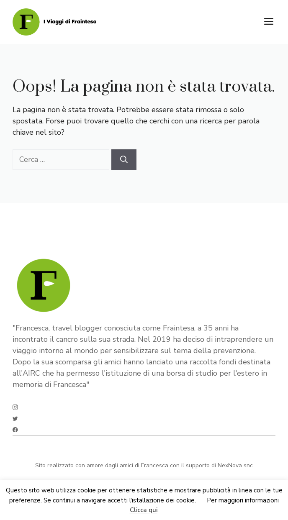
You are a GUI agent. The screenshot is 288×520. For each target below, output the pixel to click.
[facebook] (15, 430)
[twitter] (15, 418)
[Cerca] (123, 159)
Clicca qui (143, 510)
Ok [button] (201, 500)
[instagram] (15, 407)
